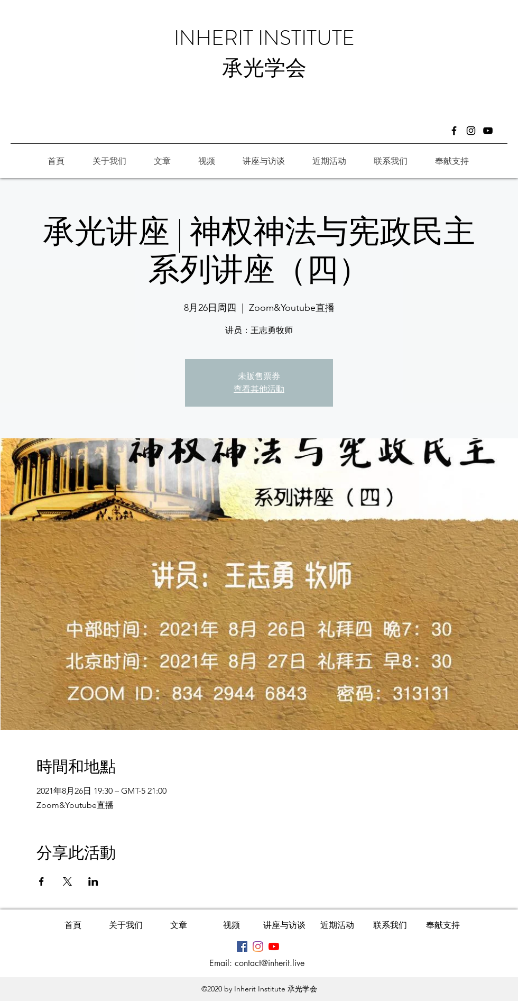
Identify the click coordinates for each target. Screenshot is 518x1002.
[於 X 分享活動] (67, 881)
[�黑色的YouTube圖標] (488, 130)
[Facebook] (454, 130)
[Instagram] (471, 130)
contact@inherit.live (269, 963)
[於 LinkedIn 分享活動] (93, 881)
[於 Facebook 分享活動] (41, 881)
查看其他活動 (259, 389)
